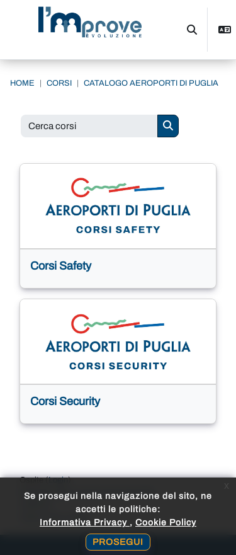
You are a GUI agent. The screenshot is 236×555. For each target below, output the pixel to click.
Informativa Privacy (85, 522)
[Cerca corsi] (89, 126)
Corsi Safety (60, 266)
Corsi (59, 83)
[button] (192, 29)
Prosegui (118, 542)
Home (22, 83)
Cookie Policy (165, 522)
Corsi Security (65, 401)
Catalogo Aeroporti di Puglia (151, 83)
